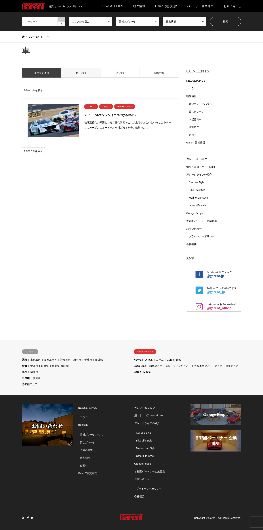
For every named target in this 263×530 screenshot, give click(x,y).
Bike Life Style (197, 190)
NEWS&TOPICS (112, 6)
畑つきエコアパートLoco (200, 166)
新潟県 (37, 378)
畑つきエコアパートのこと (207, 365)
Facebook (28, 517)
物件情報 (139, 6)
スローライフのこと (176, 365)
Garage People (194, 213)
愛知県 (34, 365)
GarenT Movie (142, 371)
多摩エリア (50, 359)
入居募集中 (195, 119)
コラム (193, 88)
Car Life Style (196, 182)
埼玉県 (77, 359)
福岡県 (34, 371)
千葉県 (88, 359)
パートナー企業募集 (200, 6)
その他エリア (29, 384)
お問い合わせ (232, 6)
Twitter (23, 517)
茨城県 (99, 359)
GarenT (212, 517)
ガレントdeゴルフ (196, 159)
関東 (24, 359)
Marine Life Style (198, 197)
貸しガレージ (196, 111)
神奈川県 (65, 359)
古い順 (120, 72)
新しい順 (81, 72)
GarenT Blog (174, 359)
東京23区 (35, 359)
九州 (24, 371)
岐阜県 (45, 365)
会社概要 (191, 244)
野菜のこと (232, 365)
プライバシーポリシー (201, 236)
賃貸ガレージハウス (200, 103)
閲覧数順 (159, 72)
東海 (24, 365)
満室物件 (194, 127)
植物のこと (155, 365)
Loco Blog (140, 365)
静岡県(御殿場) (60, 365)
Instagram (32, 517)
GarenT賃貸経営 (166, 6)
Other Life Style (198, 205)
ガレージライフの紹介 (199, 174)
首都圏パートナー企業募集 (201, 221)
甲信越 (26, 378)
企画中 (193, 134)
